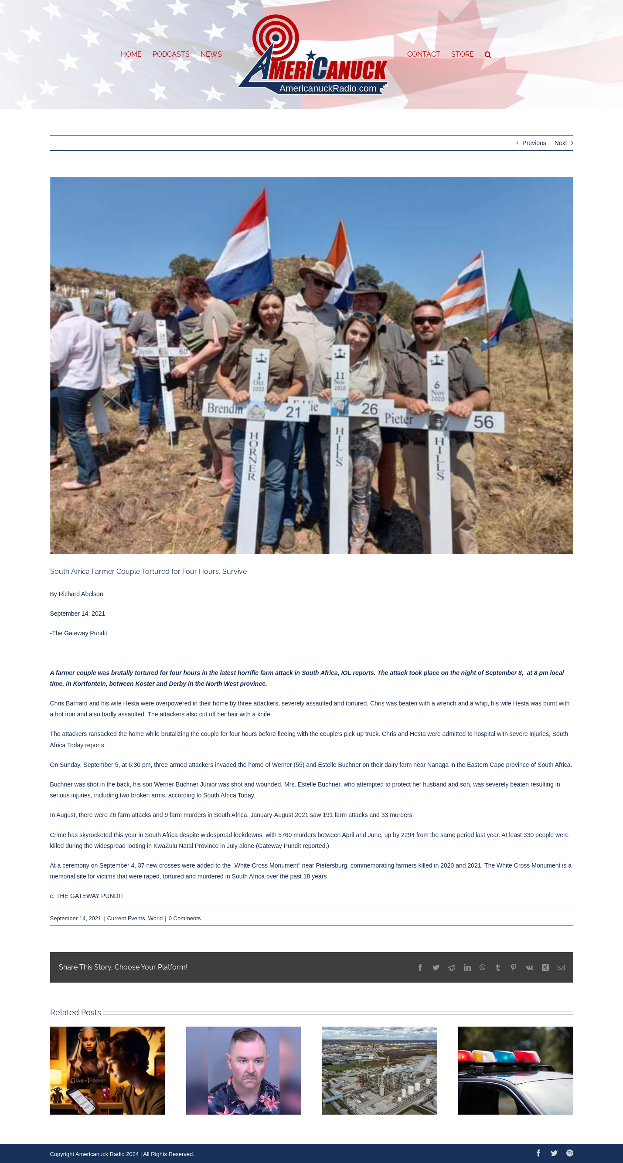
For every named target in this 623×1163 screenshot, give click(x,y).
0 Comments (185, 918)
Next (561, 142)
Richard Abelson (81, 593)
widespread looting (119, 845)
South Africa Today (228, 795)
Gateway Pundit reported (292, 845)
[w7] (311, 366)
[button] (488, 54)
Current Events (126, 918)
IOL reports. (358, 672)
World (155, 918)
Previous (534, 142)
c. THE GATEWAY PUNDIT (87, 895)
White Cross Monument (266, 865)
